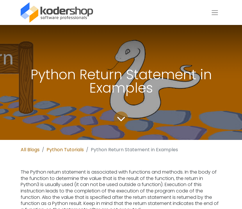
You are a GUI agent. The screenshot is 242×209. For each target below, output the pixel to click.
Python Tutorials (65, 149)
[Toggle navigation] (214, 12)
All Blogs (30, 149)
